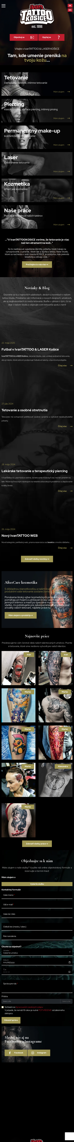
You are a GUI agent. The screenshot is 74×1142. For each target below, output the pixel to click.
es (70, 10)
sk (70, 5)
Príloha (5, 996)
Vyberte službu (37, 884)
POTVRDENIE (45, 1010)
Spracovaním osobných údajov (29, 1007)
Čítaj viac (65, 365)
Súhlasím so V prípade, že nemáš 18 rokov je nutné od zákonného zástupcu (35, 1010)
